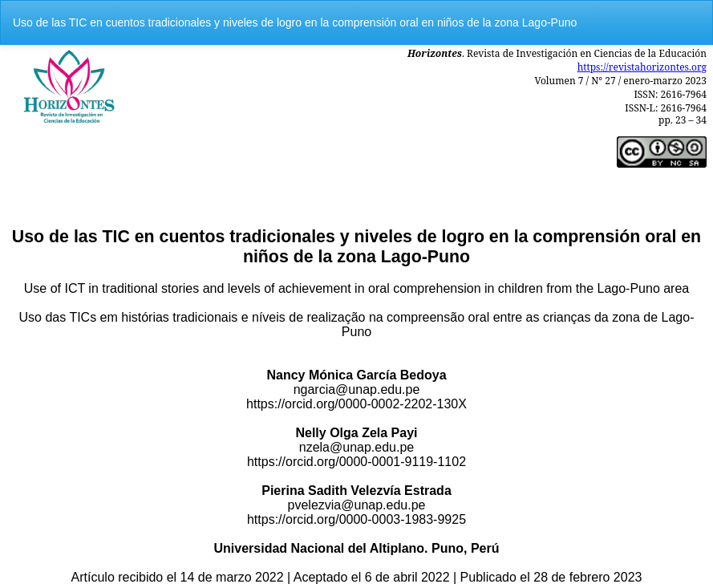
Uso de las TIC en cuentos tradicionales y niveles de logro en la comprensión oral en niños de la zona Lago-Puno (295, 22)
